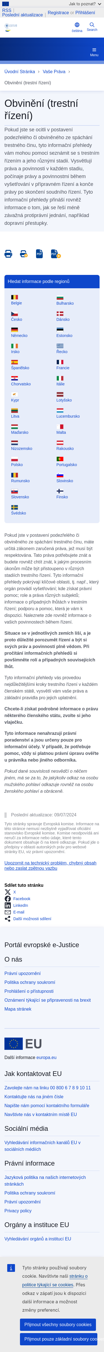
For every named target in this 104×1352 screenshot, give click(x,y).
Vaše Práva (54, 71)
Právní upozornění (22, 973)
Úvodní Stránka (19, 71)
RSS (6, 10)
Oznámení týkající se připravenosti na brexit (47, 1000)
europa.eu (47, 1057)
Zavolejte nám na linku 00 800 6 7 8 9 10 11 (47, 1087)
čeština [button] (77, 27)
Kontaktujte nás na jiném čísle (34, 1096)
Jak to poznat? (85, 3)
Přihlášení (85, 12)
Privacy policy (18, 1210)
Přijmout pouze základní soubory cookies (60, 1339)
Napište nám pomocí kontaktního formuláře (46, 1105)
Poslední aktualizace (22, 15)
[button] (11, 892)
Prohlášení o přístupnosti (29, 991)
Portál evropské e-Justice (41, 945)
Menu (94, 52)
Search (92, 27)
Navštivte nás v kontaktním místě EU (40, 1114)
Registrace (58, 12)
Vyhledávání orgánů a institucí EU (37, 1239)
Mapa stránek (17, 1009)
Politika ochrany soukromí (29, 982)
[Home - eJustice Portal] (37, 27)
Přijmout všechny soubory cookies (58, 1324)
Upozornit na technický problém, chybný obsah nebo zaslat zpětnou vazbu (50, 865)
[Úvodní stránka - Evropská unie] (23, 1044)
